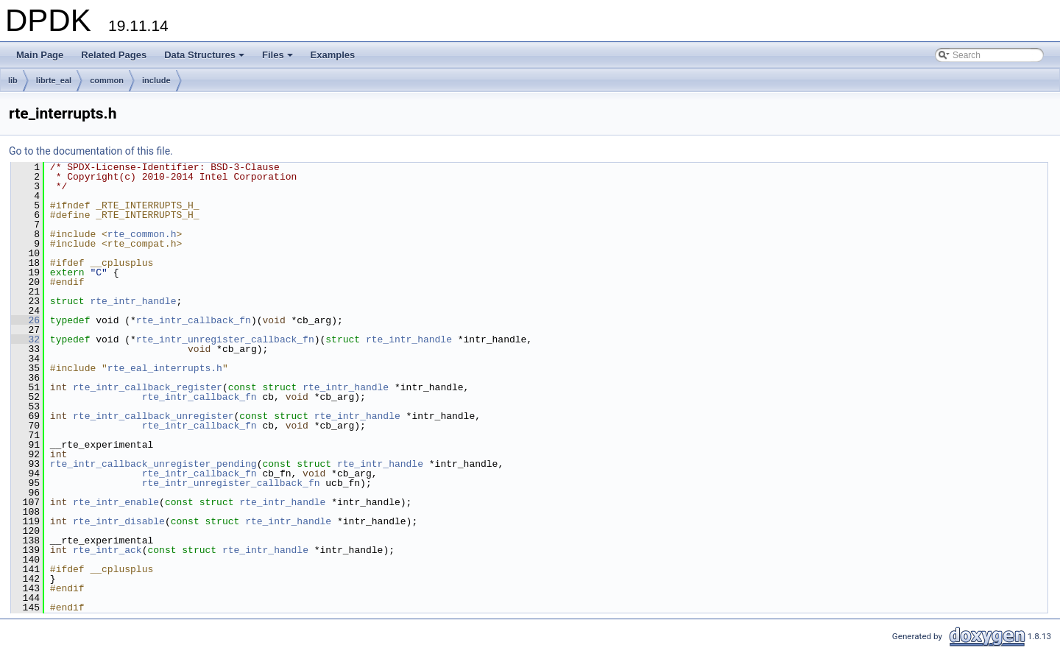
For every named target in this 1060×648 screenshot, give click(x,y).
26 (25, 320)
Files (278, 58)
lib (13, 80)
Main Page (39, 54)
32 (25, 339)
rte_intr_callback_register (147, 387)
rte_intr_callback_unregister (153, 416)
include (156, 80)
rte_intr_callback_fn (193, 320)
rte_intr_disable (119, 521)
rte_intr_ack (107, 550)
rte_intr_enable (116, 502)
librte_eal (53, 80)
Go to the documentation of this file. (91, 151)
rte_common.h (142, 234)
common (107, 80)
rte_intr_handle (133, 301)
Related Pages (113, 54)
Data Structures (205, 58)
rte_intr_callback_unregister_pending (153, 464)
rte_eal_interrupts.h (164, 368)
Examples (333, 54)
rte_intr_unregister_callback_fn (225, 339)
